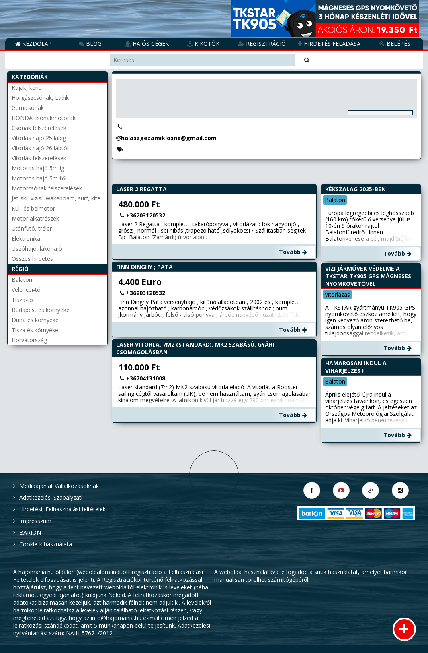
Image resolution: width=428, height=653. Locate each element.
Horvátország (29, 340)
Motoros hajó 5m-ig (38, 168)
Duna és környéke (35, 320)
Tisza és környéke (35, 330)
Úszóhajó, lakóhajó (37, 248)
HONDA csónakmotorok (44, 118)
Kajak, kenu (27, 87)
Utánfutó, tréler (32, 228)
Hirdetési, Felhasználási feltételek (62, 509)
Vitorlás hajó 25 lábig (39, 138)
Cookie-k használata (45, 544)
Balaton (22, 279)
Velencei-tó (26, 289)
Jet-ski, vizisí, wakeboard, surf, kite (56, 198)
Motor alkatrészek (35, 218)
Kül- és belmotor (33, 208)
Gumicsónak (28, 108)
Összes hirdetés (32, 258)
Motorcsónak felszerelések (47, 188)
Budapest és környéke (41, 310)
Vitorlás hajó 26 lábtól (40, 148)
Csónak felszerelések (39, 128)
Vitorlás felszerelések (39, 158)
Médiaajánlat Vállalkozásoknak (59, 486)
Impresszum (35, 521)
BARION (30, 532)
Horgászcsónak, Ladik (40, 97)
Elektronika (26, 238)
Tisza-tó (22, 300)
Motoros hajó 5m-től (39, 178)
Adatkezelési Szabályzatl (50, 497)
